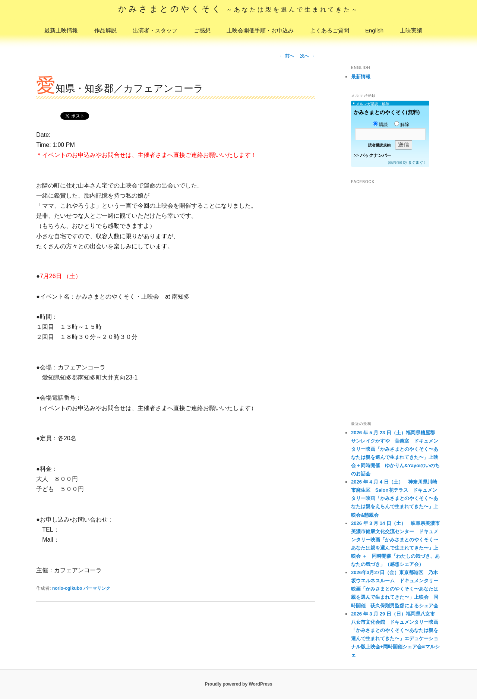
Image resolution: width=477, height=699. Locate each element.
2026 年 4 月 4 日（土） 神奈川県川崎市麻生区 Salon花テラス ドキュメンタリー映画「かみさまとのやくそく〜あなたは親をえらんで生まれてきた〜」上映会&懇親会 (394, 498)
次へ (307, 56)
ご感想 (202, 30)
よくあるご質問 (329, 30)
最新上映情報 (61, 30)
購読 (380, 124)
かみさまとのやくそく (238, 8)
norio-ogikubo (67, 588)
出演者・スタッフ (155, 30)
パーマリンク (96, 588)
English (374, 30)
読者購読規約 (379, 145)
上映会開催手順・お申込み (260, 30)
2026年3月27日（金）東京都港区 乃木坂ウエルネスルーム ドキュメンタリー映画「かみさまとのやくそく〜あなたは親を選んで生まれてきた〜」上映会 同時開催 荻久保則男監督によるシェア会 (394, 589)
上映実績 (411, 30)
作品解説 (105, 30)
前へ (286, 56)
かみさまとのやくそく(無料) (387, 112)
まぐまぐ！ (417, 162)
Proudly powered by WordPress (238, 684)
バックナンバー (375, 155)
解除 (401, 124)
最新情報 (360, 76)
